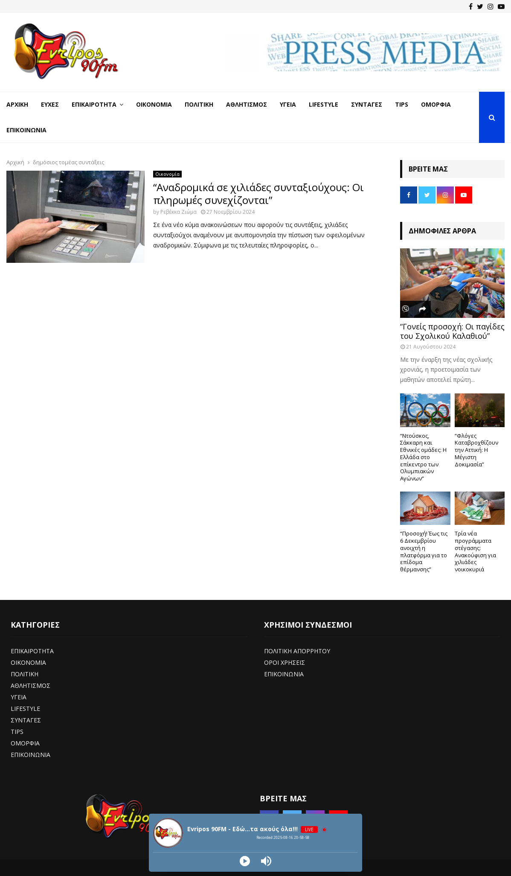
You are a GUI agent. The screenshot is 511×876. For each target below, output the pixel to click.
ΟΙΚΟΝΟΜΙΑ (28, 662)
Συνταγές (366, 104)
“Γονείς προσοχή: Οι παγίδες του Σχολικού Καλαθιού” (452, 331)
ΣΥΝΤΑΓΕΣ (26, 720)
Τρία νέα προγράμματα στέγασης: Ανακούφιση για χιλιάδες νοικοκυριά (475, 551)
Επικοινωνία (26, 130)
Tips (401, 104)
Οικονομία (154, 104)
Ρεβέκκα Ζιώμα (178, 211)
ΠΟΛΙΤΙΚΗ (24, 674)
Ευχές (50, 104)
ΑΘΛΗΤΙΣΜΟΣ (30, 685)
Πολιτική (199, 104)
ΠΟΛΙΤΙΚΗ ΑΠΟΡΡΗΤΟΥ (297, 651)
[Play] (244, 861)
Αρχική (17, 104)
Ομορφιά (436, 104)
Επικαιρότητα (94, 104)
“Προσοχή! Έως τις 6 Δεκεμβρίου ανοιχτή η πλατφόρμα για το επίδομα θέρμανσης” (423, 551)
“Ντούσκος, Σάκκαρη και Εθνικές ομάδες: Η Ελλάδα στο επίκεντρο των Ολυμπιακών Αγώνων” (423, 457)
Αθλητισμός (246, 104)
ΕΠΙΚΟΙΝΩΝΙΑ (30, 755)
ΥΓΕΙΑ (18, 697)
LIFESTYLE (25, 708)
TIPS (17, 732)
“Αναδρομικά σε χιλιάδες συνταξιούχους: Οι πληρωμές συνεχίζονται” (258, 193)
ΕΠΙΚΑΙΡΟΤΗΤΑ (32, 651)
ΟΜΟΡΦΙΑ (25, 743)
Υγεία (288, 104)
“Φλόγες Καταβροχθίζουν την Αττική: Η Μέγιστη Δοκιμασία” (476, 450)
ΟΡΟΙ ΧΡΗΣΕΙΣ (284, 662)
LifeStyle (323, 104)
